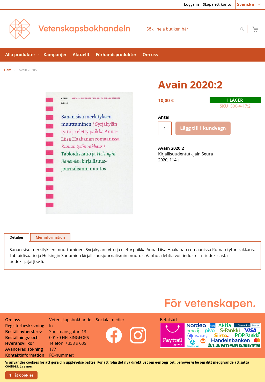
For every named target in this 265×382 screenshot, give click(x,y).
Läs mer (26, 366)
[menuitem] (21, 55)
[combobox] (195, 29)
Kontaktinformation (24, 355)
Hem (7, 70)
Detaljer (17, 237)
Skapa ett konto (217, 4)
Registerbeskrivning (24, 325)
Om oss (12, 320)
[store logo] (70, 29)
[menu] (132, 55)
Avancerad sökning (24, 349)
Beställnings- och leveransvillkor (22, 340)
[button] (250, 5)
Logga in (191, 4)
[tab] (16, 237)
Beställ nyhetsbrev (23, 331)
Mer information (50, 237)
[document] (132, 370)
